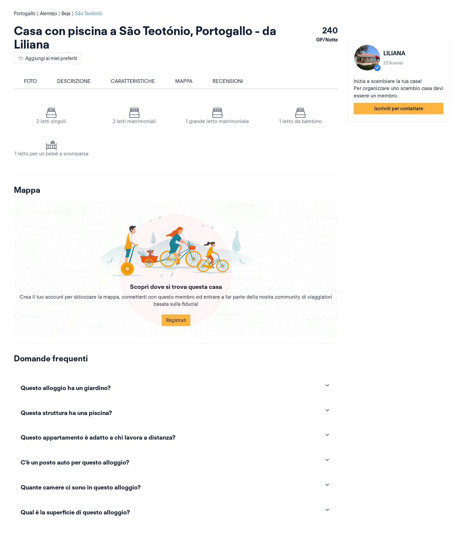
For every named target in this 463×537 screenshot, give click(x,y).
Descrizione (73, 81)
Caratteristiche (133, 81)
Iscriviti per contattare (398, 108)
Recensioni (228, 81)
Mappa (183, 81)
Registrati (176, 320)
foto (30, 81)
